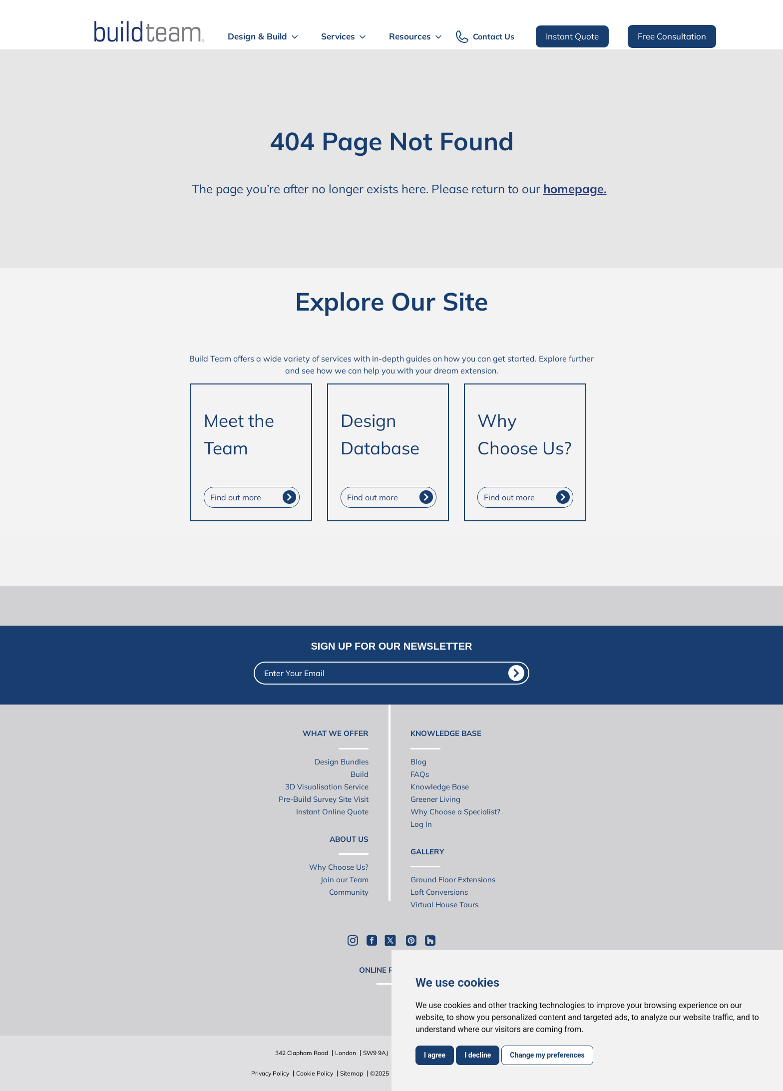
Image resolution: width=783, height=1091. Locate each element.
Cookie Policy (314, 1073)
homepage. (575, 188)
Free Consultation (672, 36)
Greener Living (435, 799)
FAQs (419, 774)
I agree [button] (434, 1055)
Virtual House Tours (444, 904)
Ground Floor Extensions (452, 879)
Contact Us (493, 36)
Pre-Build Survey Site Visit (324, 799)
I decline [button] (477, 1055)
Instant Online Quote (332, 811)
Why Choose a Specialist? (455, 811)
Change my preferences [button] (547, 1055)
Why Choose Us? (339, 867)
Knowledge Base (439, 786)
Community (349, 892)
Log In (421, 824)
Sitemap (351, 1073)
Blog (418, 761)
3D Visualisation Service (327, 786)
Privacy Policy (270, 1073)
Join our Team (345, 879)
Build (360, 774)
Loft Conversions (439, 892)
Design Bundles (342, 761)
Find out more (235, 497)
